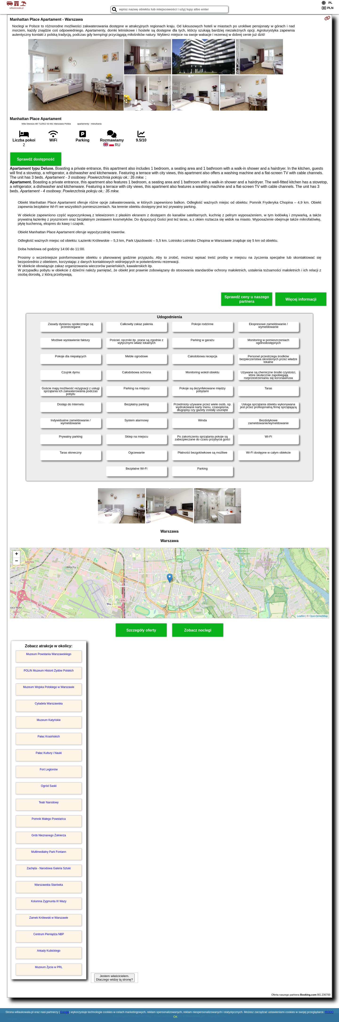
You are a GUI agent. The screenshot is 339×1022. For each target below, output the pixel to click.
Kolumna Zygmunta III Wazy (48, 901)
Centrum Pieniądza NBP (48, 934)
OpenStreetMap (319, 616)
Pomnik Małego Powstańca (49, 819)
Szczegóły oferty (141, 630)
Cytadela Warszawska (49, 703)
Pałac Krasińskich (48, 736)
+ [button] (16, 554)
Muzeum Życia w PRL (48, 967)
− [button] (16, 561)
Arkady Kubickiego (48, 950)
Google (64, 1012)
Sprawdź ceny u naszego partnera (246, 299)
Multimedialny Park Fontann (48, 851)
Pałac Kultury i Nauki (49, 753)
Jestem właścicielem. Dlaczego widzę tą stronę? (114, 977)
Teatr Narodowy (49, 802)
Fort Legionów (49, 769)
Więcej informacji (300, 299)
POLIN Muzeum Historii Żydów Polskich (49, 670)
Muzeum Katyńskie (49, 720)
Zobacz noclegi (197, 630)
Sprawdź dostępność (36, 159)
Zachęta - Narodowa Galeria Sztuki (49, 868)
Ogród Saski (48, 786)
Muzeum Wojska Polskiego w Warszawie (48, 687)
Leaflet (301, 616)
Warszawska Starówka (48, 884)
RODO (329, 1012)
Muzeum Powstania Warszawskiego (48, 654)
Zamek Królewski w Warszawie (48, 917)
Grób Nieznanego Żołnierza (48, 835)
